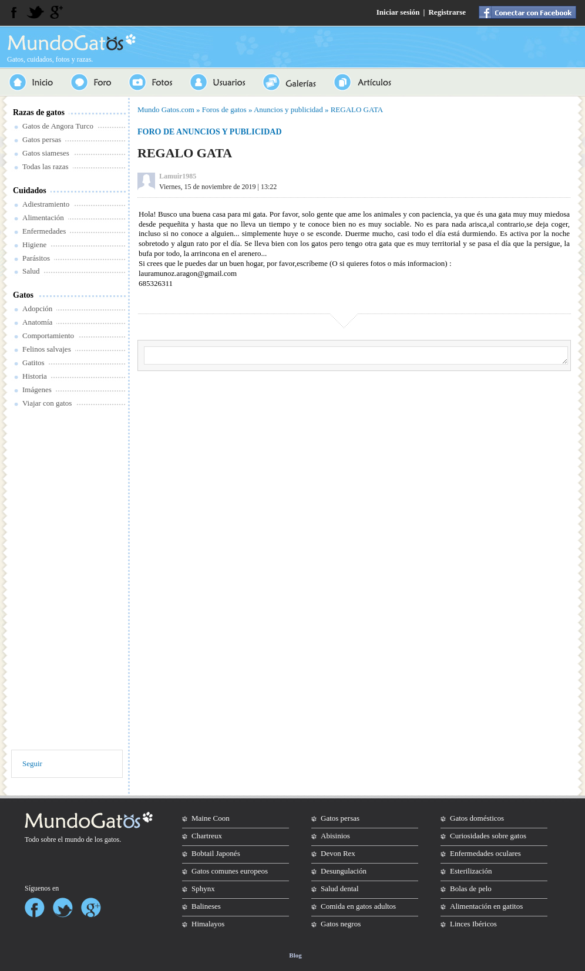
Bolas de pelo (471, 888)
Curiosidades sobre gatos (488, 835)
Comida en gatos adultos (358, 906)
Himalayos (207, 923)
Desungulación (344, 871)
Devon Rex (338, 853)
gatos (112, 839)
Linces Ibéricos (473, 923)
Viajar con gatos (47, 403)
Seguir (32, 763)
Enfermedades (44, 231)
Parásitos (36, 258)
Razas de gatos (39, 112)
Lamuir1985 (177, 176)
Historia (34, 376)
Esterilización (471, 871)
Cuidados (29, 190)
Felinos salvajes (46, 349)
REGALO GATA (357, 109)
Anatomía (37, 322)
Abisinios (335, 835)
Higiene (34, 244)
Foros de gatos (224, 109)
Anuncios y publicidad (288, 109)
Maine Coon (210, 818)
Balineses (206, 906)
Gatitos (33, 362)
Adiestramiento (45, 204)
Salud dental (340, 888)
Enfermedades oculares (485, 853)
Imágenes (37, 389)
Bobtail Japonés (215, 853)
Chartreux (206, 835)
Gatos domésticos (477, 818)
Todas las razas (45, 166)
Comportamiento (48, 335)
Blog (295, 955)
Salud (31, 271)
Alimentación (43, 217)
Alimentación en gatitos (486, 906)
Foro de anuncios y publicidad (209, 131)
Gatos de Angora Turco (57, 126)
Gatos (23, 295)
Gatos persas (41, 139)
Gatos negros (341, 923)
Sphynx (203, 888)
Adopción (37, 308)
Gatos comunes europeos (229, 871)
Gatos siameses (45, 153)
